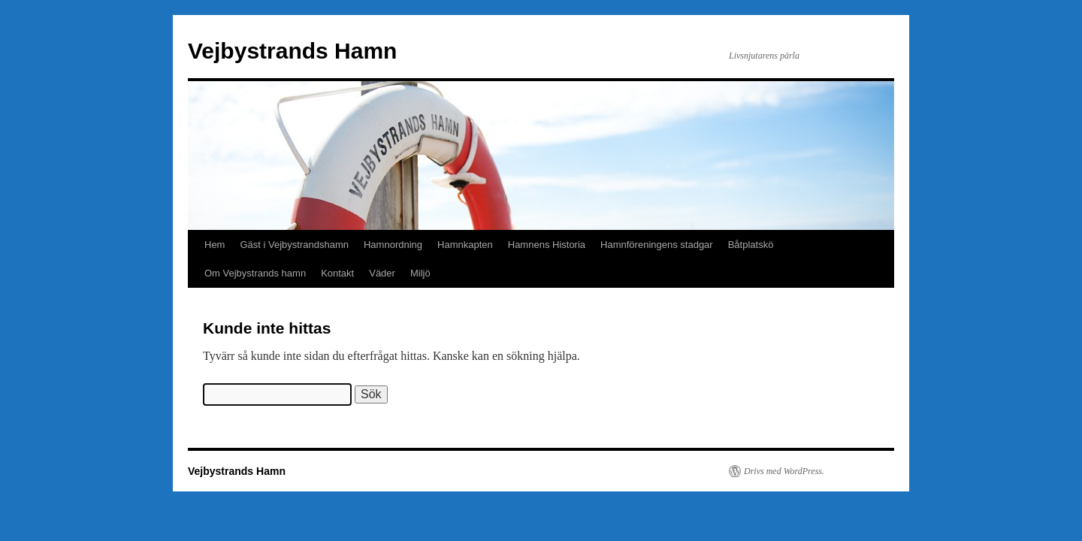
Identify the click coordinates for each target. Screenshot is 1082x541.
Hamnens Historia (546, 244)
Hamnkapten (465, 244)
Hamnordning (393, 244)
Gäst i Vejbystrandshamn (294, 244)
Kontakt (337, 273)
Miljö (420, 273)
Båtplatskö (751, 244)
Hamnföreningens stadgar (656, 244)
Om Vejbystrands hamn (255, 273)
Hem (214, 244)
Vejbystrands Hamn (292, 50)
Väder (382, 273)
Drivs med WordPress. (784, 471)
